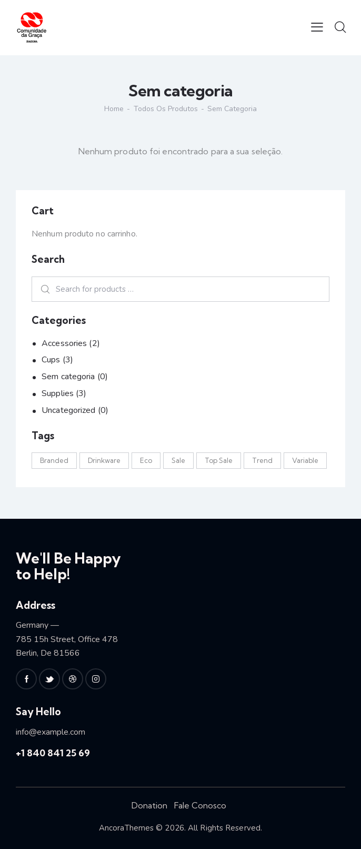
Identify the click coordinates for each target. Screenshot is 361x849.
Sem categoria (68, 376)
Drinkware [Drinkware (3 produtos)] (104, 460)
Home (114, 109)
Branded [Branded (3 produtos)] (54, 460)
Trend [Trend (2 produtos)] (262, 460)
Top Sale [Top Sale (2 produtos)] (219, 460)
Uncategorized (68, 410)
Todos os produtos (166, 109)
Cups (51, 360)
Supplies (58, 393)
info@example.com (50, 732)
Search (42, 288)
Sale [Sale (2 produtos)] (178, 460)
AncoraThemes (126, 828)
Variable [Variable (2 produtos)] (305, 460)
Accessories (64, 343)
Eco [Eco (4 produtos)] (146, 460)
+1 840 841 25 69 (53, 753)
